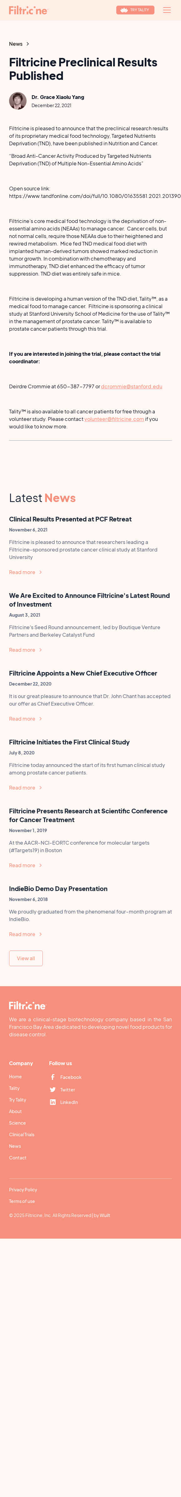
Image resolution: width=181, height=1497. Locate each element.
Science (17, 1123)
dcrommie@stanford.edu (131, 386)
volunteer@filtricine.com (114, 419)
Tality (14, 1088)
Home (15, 1076)
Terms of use (22, 1201)
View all (26, 958)
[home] (28, 10)
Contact (18, 1157)
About (15, 1111)
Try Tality (17, 1099)
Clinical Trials (21, 1134)
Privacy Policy (23, 1189)
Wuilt (105, 1215)
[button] (165, 10)
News (15, 1146)
